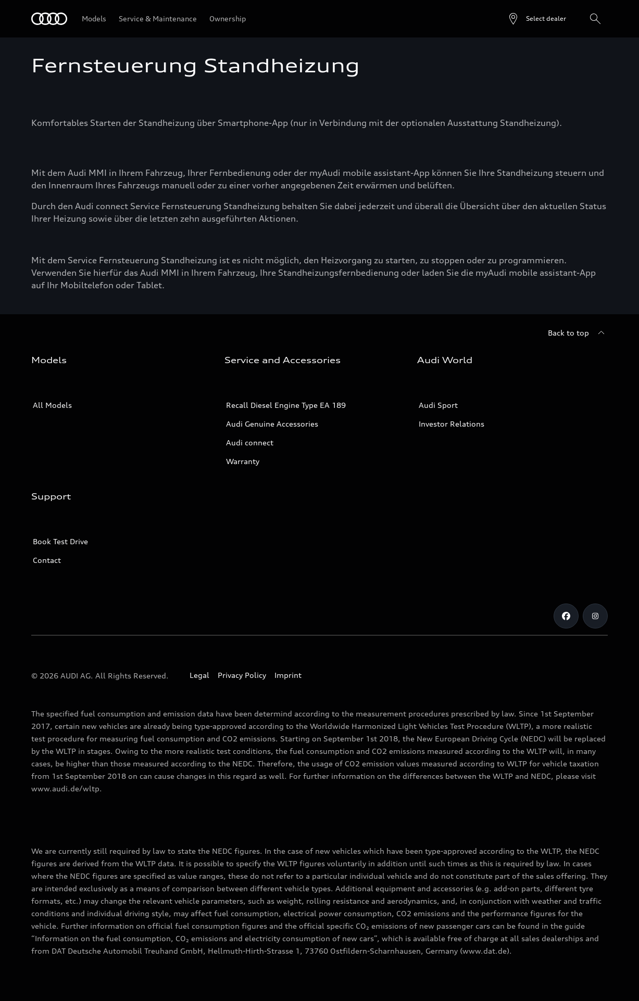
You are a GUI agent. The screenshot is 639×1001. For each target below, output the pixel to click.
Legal (199, 675)
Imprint (288, 675)
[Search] (595, 18)
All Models (52, 405)
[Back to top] (578, 333)
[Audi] (49, 18)
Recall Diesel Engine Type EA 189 (286, 405)
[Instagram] (595, 616)
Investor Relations (451, 423)
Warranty (242, 461)
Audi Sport (438, 405)
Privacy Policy (242, 675)
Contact (47, 560)
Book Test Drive (60, 541)
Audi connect (249, 442)
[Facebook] (566, 616)
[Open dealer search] (537, 18)
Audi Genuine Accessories (272, 423)
